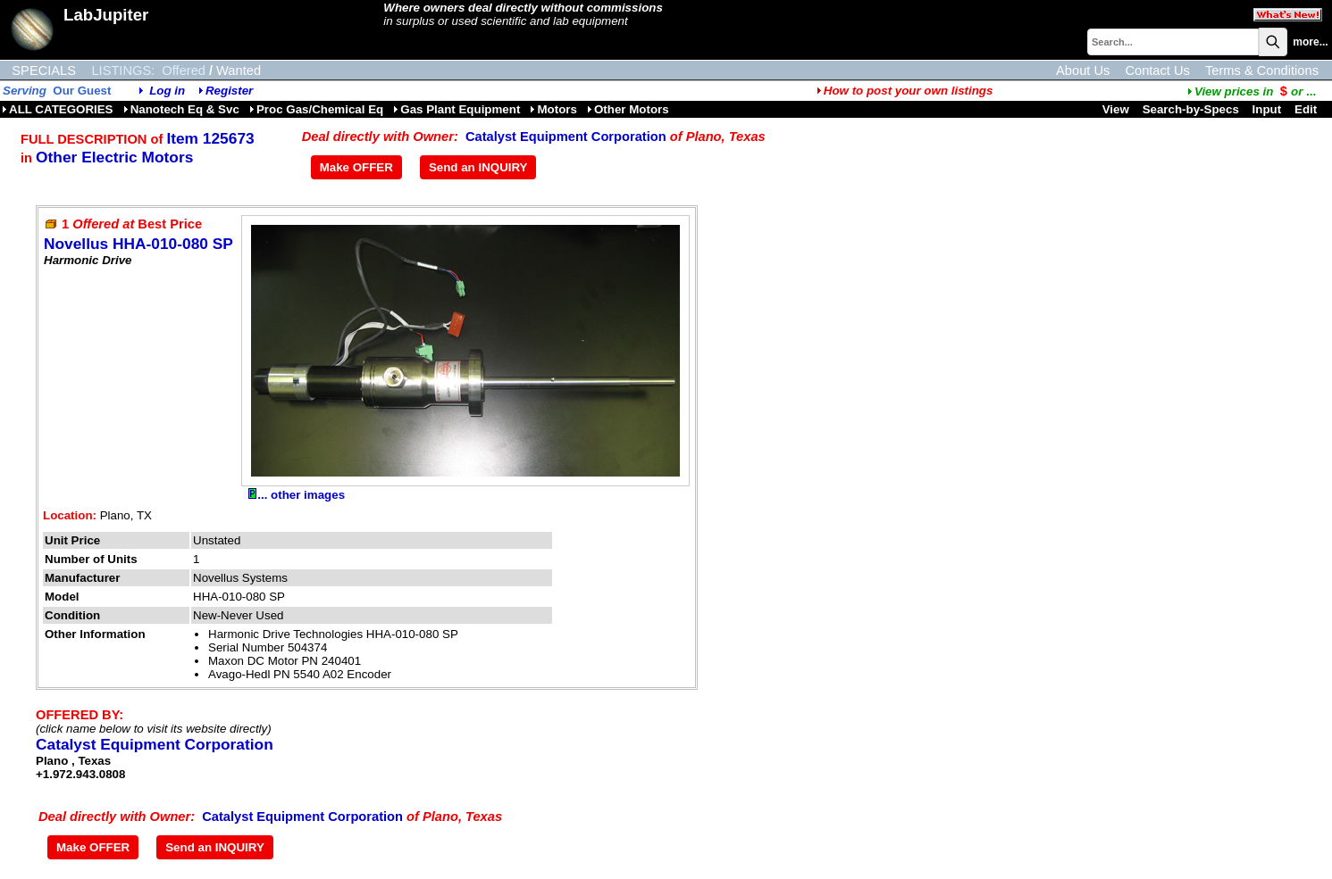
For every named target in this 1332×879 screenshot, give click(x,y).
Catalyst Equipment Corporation (565, 136)
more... (1310, 42)
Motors (553, 109)
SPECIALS (44, 70)
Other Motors (628, 109)
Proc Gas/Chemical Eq (316, 109)
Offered (183, 70)
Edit (1307, 109)
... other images (296, 495)
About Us (1083, 70)
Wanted (238, 70)
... (1251, 91)
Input (1267, 109)
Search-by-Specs (1191, 109)
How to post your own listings (905, 90)
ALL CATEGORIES (57, 109)
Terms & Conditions (1262, 70)
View (1115, 109)
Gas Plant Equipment (456, 109)
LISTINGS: (123, 70)
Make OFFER (356, 167)
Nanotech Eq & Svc (181, 109)
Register (229, 90)
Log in (167, 90)
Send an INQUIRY (478, 167)
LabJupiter (105, 14)
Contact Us (1157, 70)
